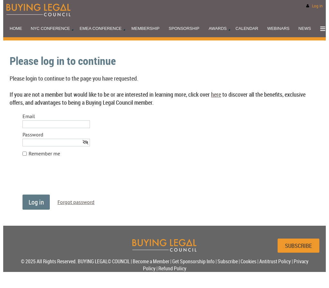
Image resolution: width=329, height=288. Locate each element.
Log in (317, 6)
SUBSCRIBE (298, 245)
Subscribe (228, 261)
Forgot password (76, 202)
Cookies (248, 261)
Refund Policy (172, 268)
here (216, 94)
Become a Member (151, 261)
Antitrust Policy (275, 261)
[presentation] (71, 178)
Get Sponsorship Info (193, 261)
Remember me (44, 153)
